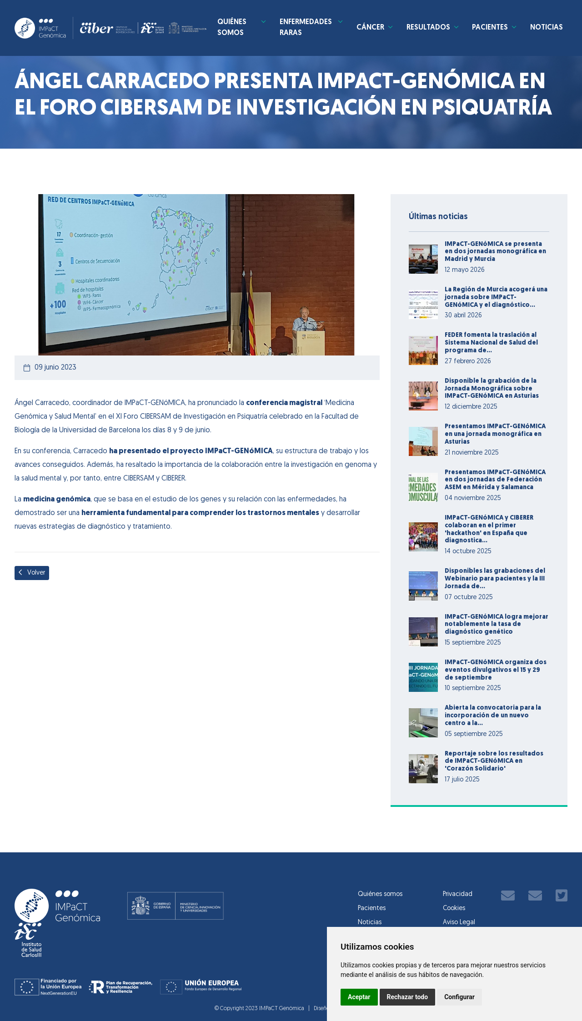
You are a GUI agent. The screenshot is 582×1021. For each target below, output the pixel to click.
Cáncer (368, 28)
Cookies (454, 908)
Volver (32, 572)
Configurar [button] (459, 997)
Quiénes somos (238, 29)
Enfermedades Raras (306, 29)
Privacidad (457, 894)
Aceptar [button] (359, 997)
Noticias (546, 28)
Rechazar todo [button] (407, 997)
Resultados (427, 28)
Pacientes (489, 28)
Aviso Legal (459, 922)
